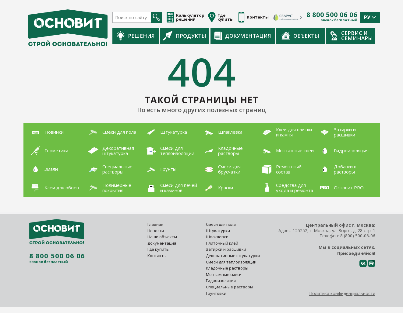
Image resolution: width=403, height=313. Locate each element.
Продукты (184, 35)
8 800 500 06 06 (331, 14)
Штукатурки (218, 230)
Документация (242, 36)
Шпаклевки (217, 236)
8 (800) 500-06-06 (357, 236)
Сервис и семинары (351, 35)
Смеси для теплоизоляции (231, 262)
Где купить (158, 249)
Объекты (300, 36)
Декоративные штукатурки (233, 255)
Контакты (157, 255)
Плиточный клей (222, 243)
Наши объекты (162, 236)
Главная (155, 224)
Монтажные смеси (224, 274)
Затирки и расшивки (226, 249)
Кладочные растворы (227, 268)
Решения (136, 35)
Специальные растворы (229, 287)
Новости (155, 230)
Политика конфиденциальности (342, 293)
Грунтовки (216, 293)
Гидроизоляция (221, 280)
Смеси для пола (221, 224)
